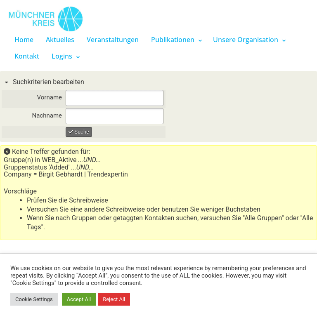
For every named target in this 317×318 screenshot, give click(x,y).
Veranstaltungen (113, 39)
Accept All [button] (79, 299)
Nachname (47, 115)
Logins (62, 56)
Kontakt (26, 56)
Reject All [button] (114, 299)
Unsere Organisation (245, 39)
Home (23, 39)
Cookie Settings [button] (34, 299)
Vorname (49, 97)
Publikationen (172, 39)
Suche (79, 132)
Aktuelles (60, 39)
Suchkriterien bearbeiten (47, 82)
